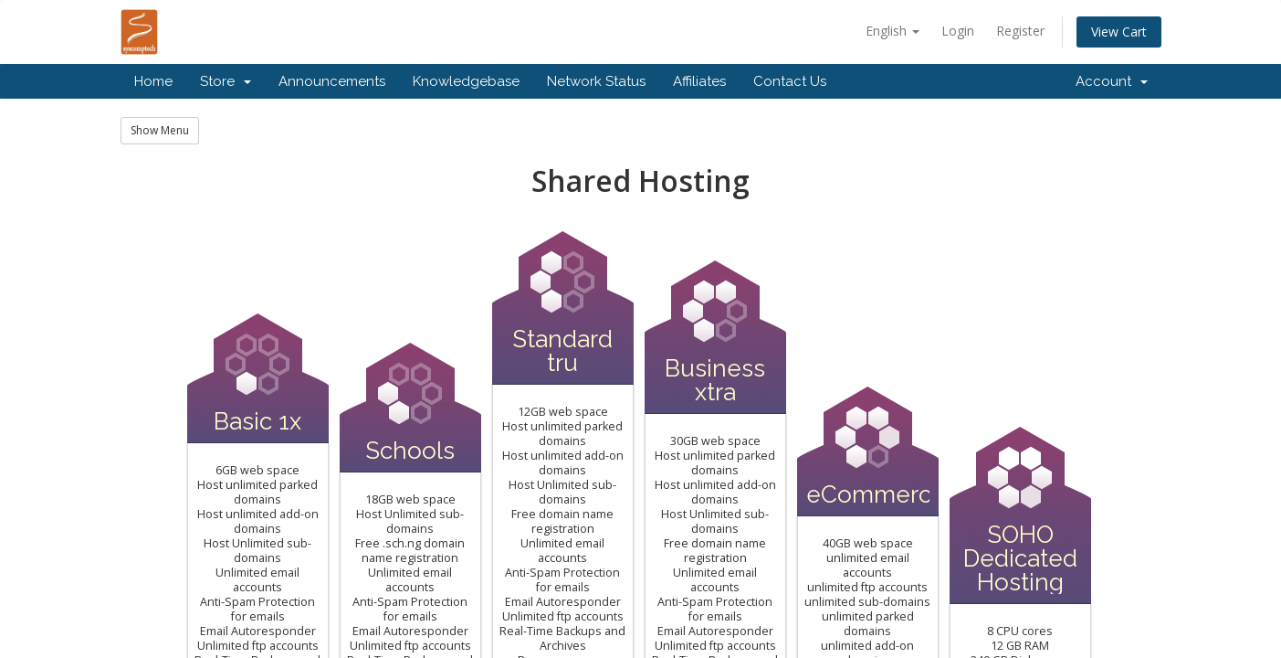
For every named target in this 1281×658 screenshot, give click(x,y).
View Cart (1119, 31)
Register (1020, 30)
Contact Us (789, 81)
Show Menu (160, 130)
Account (1112, 81)
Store (225, 81)
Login (957, 30)
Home (153, 81)
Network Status (596, 81)
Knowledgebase (466, 81)
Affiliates (699, 81)
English (892, 30)
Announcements (331, 81)
